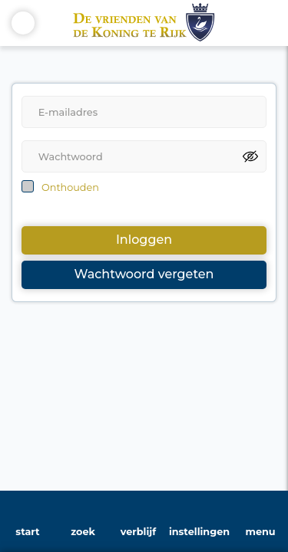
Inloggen (144, 239)
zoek (83, 531)
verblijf (138, 531)
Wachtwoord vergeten (144, 274)
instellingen (199, 531)
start (27, 531)
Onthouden (70, 187)
